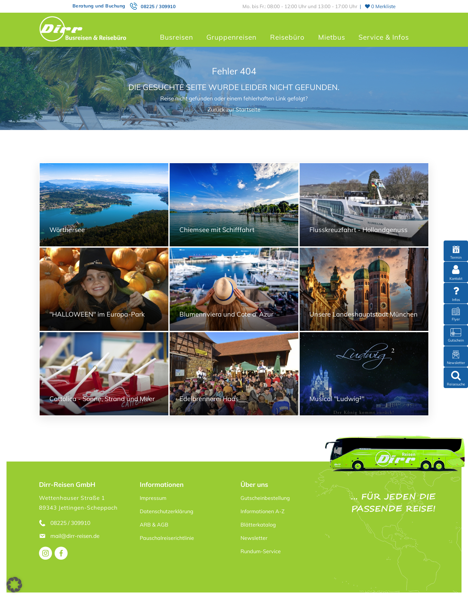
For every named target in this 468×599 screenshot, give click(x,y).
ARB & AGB (154, 524)
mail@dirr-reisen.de (75, 535)
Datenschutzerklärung (166, 511)
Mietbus (331, 37)
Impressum (153, 498)
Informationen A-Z (262, 511)
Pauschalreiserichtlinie (167, 538)
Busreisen (176, 37)
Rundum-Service (260, 551)
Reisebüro (287, 37)
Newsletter (253, 538)
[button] (14, 584)
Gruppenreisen (231, 37)
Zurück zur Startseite (234, 109)
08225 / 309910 (158, 6)
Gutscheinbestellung (265, 498)
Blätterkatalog (258, 524)
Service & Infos (383, 37)
